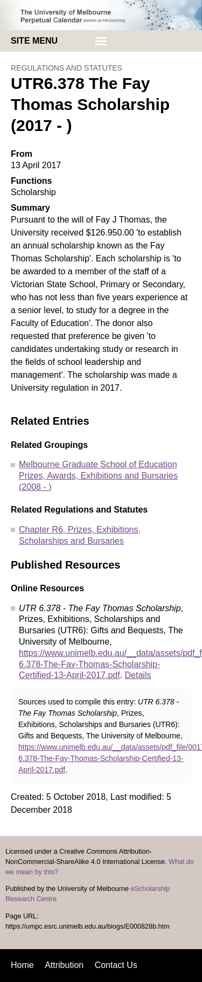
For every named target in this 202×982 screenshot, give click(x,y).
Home (22, 965)
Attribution (64, 965)
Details (138, 675)
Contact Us (116, 965)
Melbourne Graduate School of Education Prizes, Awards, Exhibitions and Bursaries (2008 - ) (98, 476)
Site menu (34, 40)
